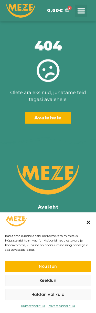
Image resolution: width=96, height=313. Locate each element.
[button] (88, 222)
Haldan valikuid (48, 294)
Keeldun (48, 280)
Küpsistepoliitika (33, 306)
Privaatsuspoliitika (61, 306)
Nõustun (48, 266)
